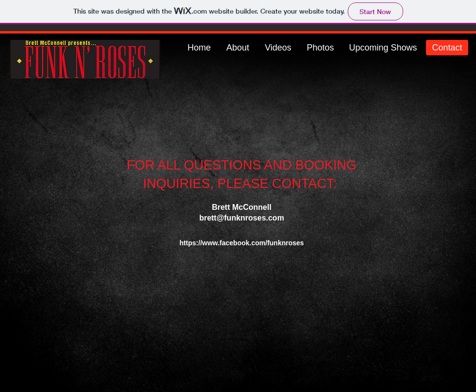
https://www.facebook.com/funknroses (241, 243)
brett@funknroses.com (241, 218)
